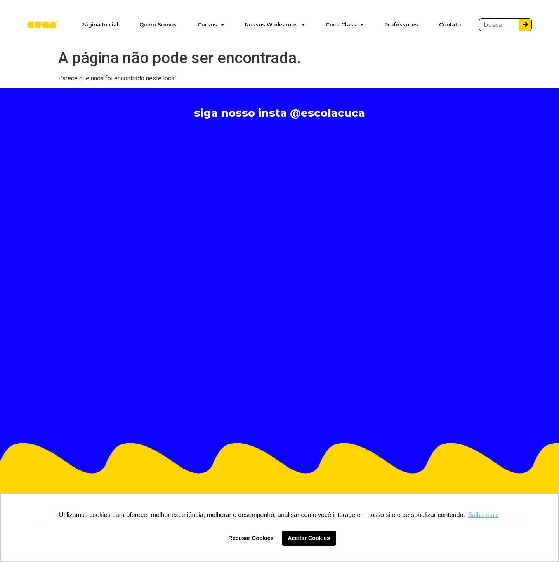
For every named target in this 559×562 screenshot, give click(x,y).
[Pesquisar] (525, 25)
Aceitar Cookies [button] (309, 538)
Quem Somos (158, 24)
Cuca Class (344, 24)
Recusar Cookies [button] (251, 538)
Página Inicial (99, 24)
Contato (450, 24)
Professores (401, 24)
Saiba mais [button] (483, 515)
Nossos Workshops (275, 24)
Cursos (211, 24)
